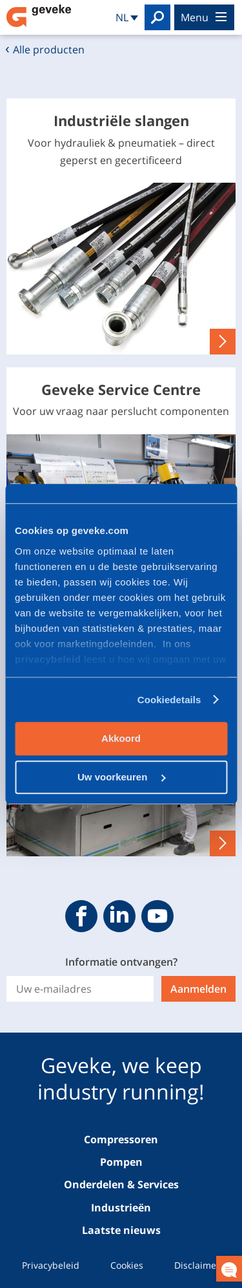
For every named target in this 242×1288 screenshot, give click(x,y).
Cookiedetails (169, 699)
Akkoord (121, 738)
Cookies (126, 1265)
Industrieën (121, 1208)
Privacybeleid (50, 1265)
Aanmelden (198, 989)
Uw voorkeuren (121, 776)
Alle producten (49, 49)
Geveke (38, 16)
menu (204, 17)
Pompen (121, 1162)
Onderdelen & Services (121, 1184)
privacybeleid (49, 659)
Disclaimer (197, 1265)
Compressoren (121, 1139)
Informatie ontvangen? (121, 962)
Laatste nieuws (121, 1230)
